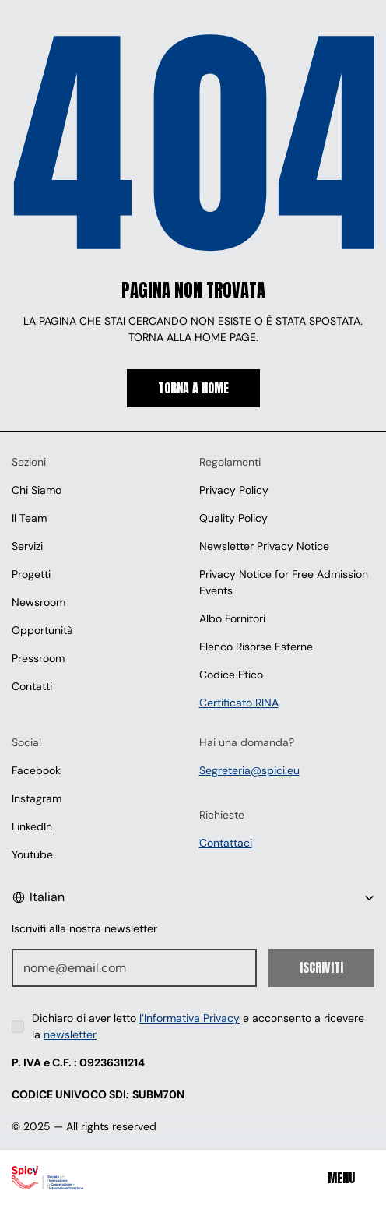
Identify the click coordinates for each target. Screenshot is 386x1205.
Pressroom (38, 658)
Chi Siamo (36, 490)
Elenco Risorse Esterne (256, 646)
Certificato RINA (239, 703)
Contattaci (225, 843)
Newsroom (38, 602)
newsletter (70, 1034)
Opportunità (42, 630)
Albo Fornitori (232, 618)
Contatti (32, 686)
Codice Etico (231, 675)
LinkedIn (32, 826)
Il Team (29, 518)
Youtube (32, 854)
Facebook (36, 770)
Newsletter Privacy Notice (264, 546)
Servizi (27, 546)
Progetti (31, 574)
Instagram (36, 798)
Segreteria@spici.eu (249, 770)
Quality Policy (233, 518)
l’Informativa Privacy (189, 1018)
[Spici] (67, 1177)
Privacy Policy (233, 490)
